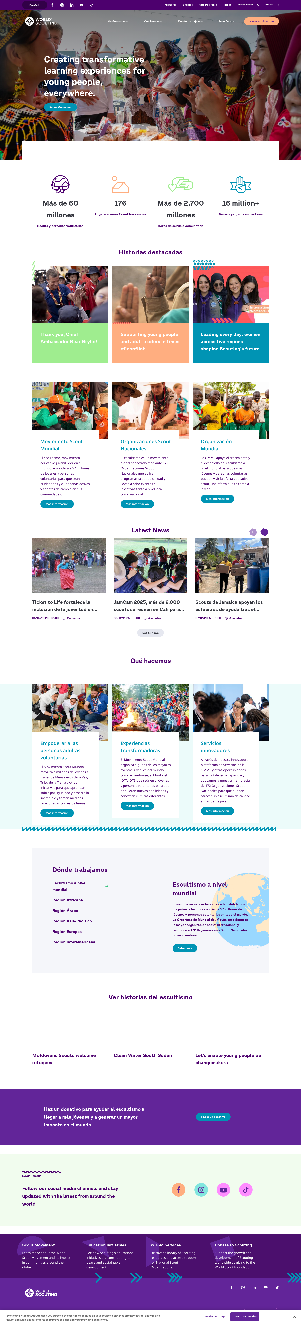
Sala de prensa (208, 4)
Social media (32, 1176)
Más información (57, 504)
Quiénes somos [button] (118, 21)
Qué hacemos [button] (153, 21)
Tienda (228, 4)
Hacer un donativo (261, 21)
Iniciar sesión (248, 5)
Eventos (188, 4)
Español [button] (35, 5)
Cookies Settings (214, 1316)
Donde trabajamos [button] (190, 21)
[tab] (80, 886)
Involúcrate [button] (226, 21)
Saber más (185, 948)
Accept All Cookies (245, 1316)
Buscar (272, 5)
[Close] (294, 1316)
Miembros (171, 4)
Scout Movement (60, 107)
